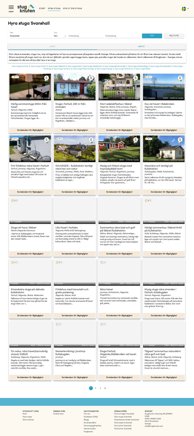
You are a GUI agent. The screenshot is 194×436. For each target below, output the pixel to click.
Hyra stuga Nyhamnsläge (114, 66)
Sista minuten (28, 420)
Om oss (87, 414)
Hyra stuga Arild (74, 66)
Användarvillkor (90, 423)
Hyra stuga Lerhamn (62, 69)
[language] (185, 9)
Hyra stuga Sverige (104, 69)
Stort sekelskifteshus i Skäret (116, 104)
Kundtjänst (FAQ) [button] (91, 417)
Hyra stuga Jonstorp (20, 66)
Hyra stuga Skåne (143, 69)
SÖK (152, 36)
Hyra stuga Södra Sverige (83, 69)
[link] (124, 414)
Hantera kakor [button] (90, 429)
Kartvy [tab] (141, 46)
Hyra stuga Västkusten (124, 69)
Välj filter (174, 36)
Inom (55, 33)
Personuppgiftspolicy (92, 426)
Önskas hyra (58, 414)
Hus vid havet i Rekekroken (159, 104)
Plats (11, 32)
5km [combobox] (56, 36)
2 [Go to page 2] (96, 388)
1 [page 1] (91, 388)
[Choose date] (86, 36)
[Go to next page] (100, 388)
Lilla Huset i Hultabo (66, 228)
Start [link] (42, 8)
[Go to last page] (105, 388)
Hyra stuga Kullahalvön (92, 66)
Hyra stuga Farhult (38, 66)
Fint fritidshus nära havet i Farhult (30, 166)
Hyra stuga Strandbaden (160, 66)
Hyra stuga (54, 8)
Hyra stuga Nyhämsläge (138, 66)
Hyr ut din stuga (72, 8)
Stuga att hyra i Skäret (23, 228)
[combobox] (29, 36)
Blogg (86, 420)
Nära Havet (106, 289)
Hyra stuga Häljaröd (56, 66)
